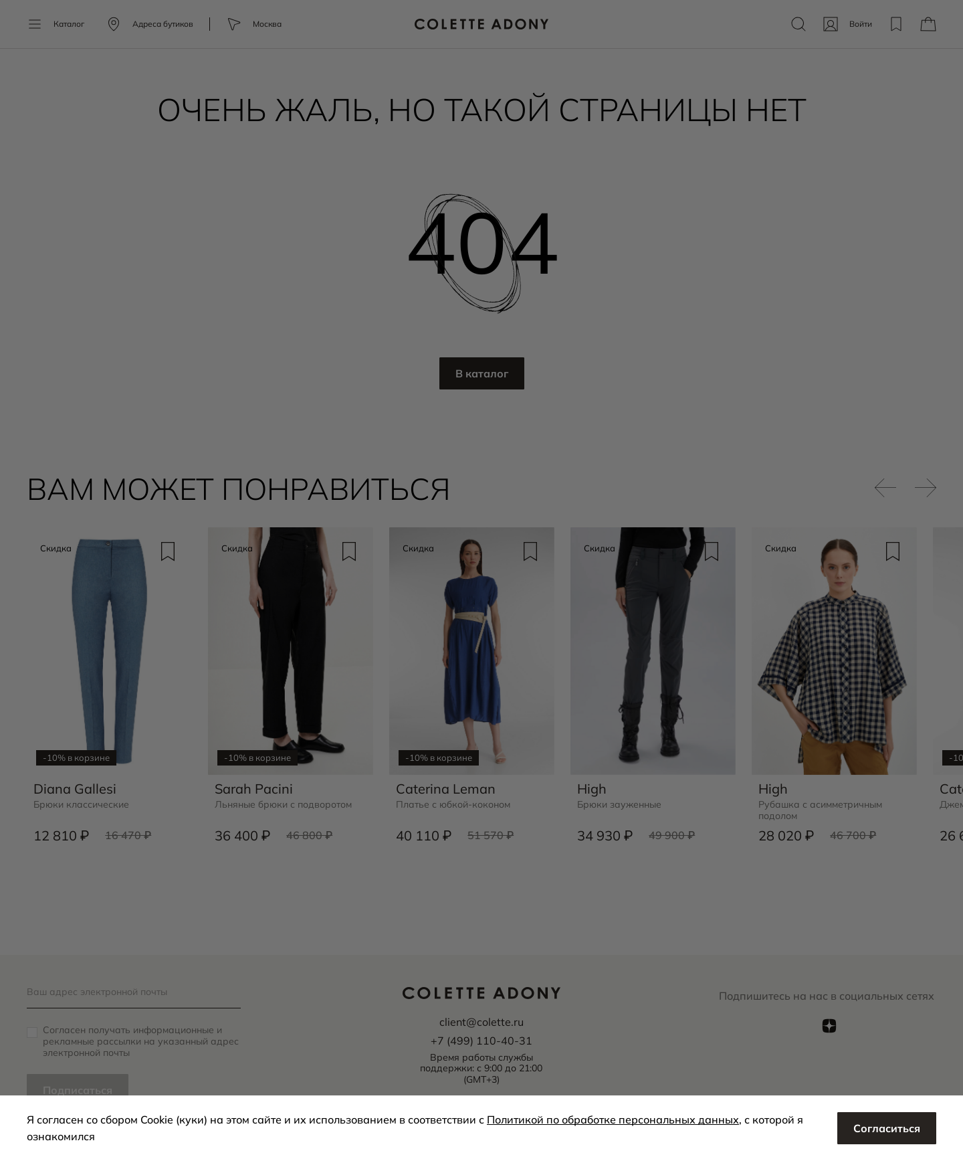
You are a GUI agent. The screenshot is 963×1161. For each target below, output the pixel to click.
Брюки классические (81, 804)
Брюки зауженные (619, 804)
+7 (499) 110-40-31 (481, 1040)
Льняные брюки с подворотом (283, 804)
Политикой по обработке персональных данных (613, 1119)
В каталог (481, 373)
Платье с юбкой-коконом (453, 804)
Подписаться (77, 1090)
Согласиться (886, 1128)
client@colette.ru (481, 1022)
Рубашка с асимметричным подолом (820, 810)
